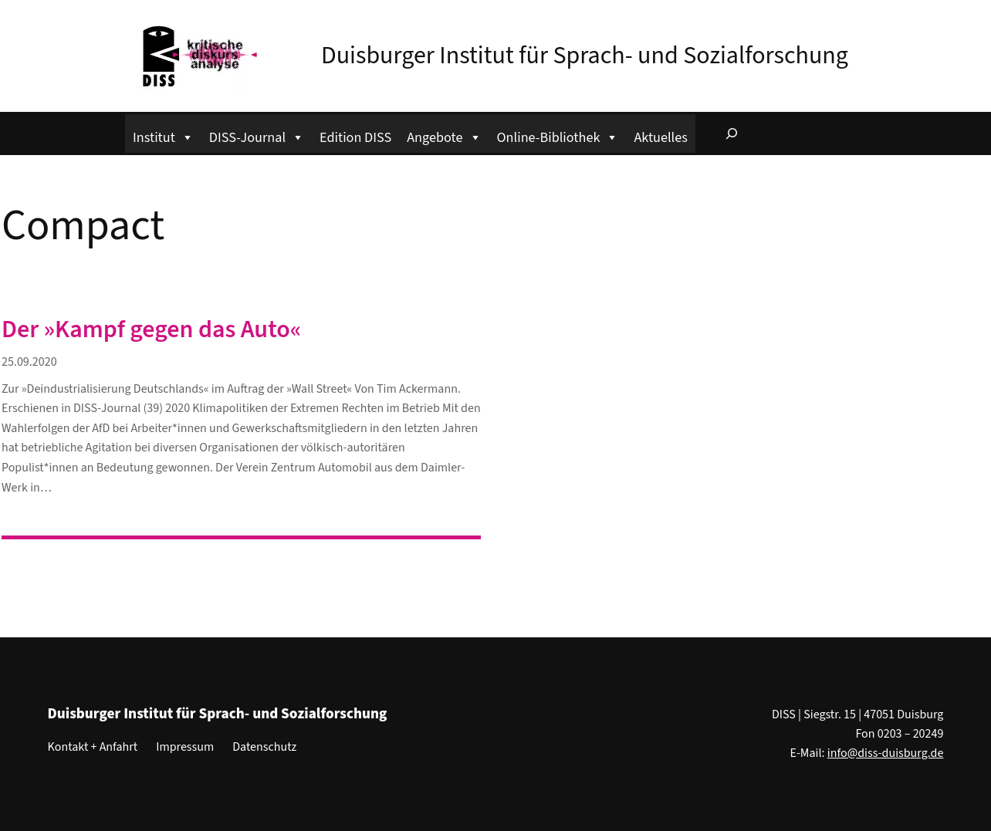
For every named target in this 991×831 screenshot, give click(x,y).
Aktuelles (660, 137)
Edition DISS (355, 137)
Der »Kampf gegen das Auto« (151, 329)
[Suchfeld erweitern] (731, 133)
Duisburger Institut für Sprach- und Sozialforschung (584, 55)
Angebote (444, 135)
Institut (163, 135)
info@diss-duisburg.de (885, 753)
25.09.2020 (29, 361)
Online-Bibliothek (558, 135)
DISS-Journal (256, 135)
